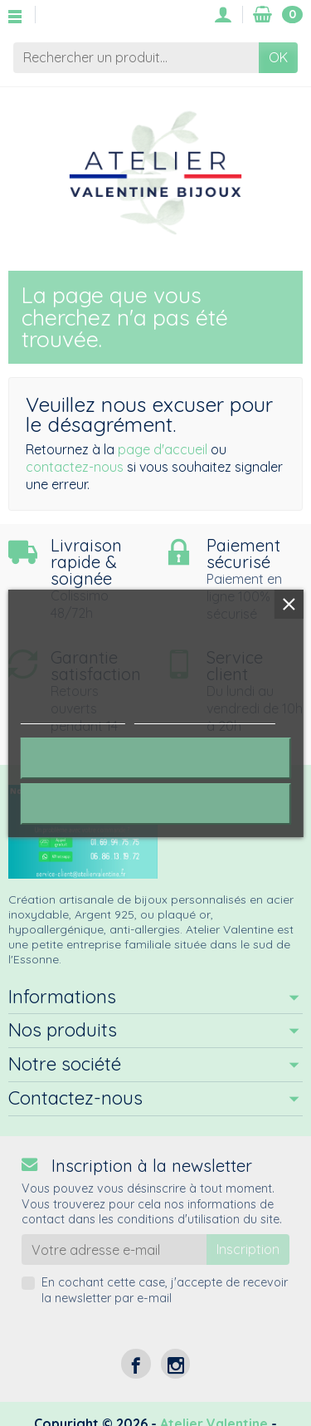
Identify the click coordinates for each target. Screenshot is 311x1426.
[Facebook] (135, 1363)
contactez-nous (75, 466)
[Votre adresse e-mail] (114, 1249)
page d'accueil (162, 449)
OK (278, 57)
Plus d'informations (72, 716)
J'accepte (155, 803)
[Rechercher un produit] (136, 57)
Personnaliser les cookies (204, 716)
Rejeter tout (155, 758)
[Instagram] (175, 1363)
